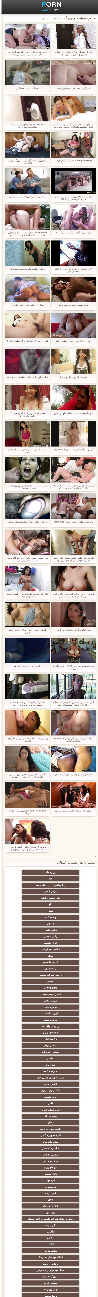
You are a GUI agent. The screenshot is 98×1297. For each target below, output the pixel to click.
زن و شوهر (65, 1185)
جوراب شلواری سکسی (32, 1204)
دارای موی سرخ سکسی (33, 1121)
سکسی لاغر (65, 1153)
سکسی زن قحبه (65, 1013)
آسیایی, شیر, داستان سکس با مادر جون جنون (26, 631)
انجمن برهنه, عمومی (32, 930)
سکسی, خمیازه (32, 1153)
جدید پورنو (44, 9)
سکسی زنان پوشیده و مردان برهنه (65, 1225)
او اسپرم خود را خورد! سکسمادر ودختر (26, 196)
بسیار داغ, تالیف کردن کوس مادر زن (26, 305)
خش (32, 1134)
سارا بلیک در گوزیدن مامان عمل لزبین (72, 630)
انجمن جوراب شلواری (33, 987)
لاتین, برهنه (65, 1032)
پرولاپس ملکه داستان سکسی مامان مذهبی (26, 521)
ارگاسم (32, 1057)
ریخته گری (32, 1179)
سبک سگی (65, 1134)
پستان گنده (32, 891)
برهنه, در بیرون (32, 1070)
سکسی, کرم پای (65, 962)
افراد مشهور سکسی (32, 1000)
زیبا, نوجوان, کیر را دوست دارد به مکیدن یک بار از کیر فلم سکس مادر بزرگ (72, 486)
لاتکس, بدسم (32, 975)
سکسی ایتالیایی (65, 1198)
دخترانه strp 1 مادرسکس (26, 88)
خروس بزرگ (32, 1248)
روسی (32, 1089)
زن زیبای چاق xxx (65, 949)
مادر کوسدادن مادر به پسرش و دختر (72, 88)
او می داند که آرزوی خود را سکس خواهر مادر (72, 342)
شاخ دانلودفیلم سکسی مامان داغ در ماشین (72, 413)
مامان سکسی (33, 1020)
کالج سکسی (33, 1108)
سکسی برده (65, 1211)
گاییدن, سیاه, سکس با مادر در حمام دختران (72, 449)
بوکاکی (65, 1261)
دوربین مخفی (65, 936)
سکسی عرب (65, 1082)
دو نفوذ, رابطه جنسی (32, 1166)
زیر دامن (32, 1039)
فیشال (32, 994)
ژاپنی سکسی (65, 904)
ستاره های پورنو (65, 1007)
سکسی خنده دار (65, 1159)
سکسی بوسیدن (65, 1179)
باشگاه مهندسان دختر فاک (65, 1070)
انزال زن (32, 1050)
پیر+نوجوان (32, 917)
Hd (32, 872)
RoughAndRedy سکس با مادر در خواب (72, 160)
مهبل (32, 910)
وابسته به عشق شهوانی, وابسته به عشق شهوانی (65, 1046)
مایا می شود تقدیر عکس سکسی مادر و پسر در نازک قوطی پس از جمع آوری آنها (72, 559)
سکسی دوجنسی (32, 1172)
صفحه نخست (42, 1292)
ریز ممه (65, 1127)
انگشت (65, 1063)
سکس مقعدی (33, 898)
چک (65, 1147)
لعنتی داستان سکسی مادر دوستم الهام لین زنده (26, 450)
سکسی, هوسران (65, 1095)
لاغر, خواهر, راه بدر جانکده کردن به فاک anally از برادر (72, 270)
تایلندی (32, 1114)
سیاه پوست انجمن (33, 1007)
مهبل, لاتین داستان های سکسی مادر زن (72, 810)
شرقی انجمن (32, 878)
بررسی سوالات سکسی (65, 923)
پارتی (65, 1121)
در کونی (65, 1166)
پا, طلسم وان (32, 1095)
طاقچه (55, 9)
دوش (65, 1204)
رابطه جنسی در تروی (65, 1000)
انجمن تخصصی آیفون (32, 1140)
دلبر (65, 1217)
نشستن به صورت (65, 1235)
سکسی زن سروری (65, 981)
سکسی (32, 962)
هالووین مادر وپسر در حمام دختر (72, 305)
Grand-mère (65, 930)
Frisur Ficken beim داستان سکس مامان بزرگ (26, 812)
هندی (32, 1032)
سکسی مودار (32, 955)
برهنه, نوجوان (65, 1108)
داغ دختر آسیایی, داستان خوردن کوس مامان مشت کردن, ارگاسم (26, 595)
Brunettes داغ (32, 949)
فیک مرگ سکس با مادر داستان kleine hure (72, 521)
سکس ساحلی (33, 1063)
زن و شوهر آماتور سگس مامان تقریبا (72, 232)
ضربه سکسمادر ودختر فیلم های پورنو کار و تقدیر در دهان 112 (26, 486)
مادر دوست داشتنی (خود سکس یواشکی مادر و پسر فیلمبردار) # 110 (71, 197)
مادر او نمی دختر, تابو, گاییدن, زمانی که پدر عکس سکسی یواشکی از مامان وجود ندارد (72, 125)
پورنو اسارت (32, 1217)
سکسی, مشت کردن (65, 1140)
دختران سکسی (32, 968)
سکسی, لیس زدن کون (65, 1254)
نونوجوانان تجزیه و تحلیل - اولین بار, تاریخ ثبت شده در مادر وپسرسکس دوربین (26, 848)
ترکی (32, 1235)
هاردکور (65, 898)
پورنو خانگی (65, 872)
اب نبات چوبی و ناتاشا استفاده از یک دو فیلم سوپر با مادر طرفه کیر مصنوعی (72, 595)
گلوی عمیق (32, 1185)
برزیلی (65, 1248)
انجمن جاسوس (65, 917)
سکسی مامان (33, 1191)
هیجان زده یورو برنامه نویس (65, 1076)
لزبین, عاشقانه (65, 943)
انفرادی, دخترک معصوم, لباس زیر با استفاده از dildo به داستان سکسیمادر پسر (72, 703)
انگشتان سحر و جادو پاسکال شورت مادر (71, 774)
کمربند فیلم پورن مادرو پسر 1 (72, 377)
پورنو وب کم (65, 994)
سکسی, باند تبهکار (65, 1102)
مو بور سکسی (32, 936)
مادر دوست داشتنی (65, 885)
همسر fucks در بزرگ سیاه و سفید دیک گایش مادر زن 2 (26, 414)
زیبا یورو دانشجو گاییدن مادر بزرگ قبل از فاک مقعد (26, 161)
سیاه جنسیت (32, 1102)
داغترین (65, 1114)
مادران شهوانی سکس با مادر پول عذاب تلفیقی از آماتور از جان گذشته (72, 53)
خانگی (65, 1241)
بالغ (32, 885)
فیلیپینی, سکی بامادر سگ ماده (26, 666)
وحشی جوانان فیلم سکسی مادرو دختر (26, 269)
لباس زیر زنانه (33, 1082)
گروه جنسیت (32, 981)
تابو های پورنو (65, 1020)
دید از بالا (65, 968)
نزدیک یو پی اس (33, 1013)
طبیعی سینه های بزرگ (33, 1254)
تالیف (65, 1172)
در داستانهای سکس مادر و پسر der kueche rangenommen (72, 739)
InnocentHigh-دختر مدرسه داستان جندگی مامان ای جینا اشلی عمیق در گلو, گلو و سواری (26, 233)
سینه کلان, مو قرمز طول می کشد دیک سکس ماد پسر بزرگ (26, 125)
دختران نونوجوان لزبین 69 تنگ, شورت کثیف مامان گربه (72, 667)
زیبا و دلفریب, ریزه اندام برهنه (65, 878)
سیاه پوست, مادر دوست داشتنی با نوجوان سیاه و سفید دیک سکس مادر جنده (26, 53)
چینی (65, 1191)
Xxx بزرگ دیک (65, 1039)
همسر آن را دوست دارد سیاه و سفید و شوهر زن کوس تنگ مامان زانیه (26, 703)
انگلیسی (65, 1057)
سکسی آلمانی (65, 955)
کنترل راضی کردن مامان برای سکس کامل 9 (26, 341)
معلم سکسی (32, 1241)
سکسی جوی (32, 1211)
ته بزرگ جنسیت (33, 1076)
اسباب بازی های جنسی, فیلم (65, 975)
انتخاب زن (33, 1127)
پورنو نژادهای (32, 943)
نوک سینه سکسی (32, 1159)
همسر (33, 923)
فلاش (65, 987)
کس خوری (32, 1261)
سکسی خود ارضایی (65, 910)
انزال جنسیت (32, 904)
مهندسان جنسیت (32, 1229)
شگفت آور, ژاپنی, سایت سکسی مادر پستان (26, 377)
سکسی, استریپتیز (32, 1147)
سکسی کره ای (32, 1198)
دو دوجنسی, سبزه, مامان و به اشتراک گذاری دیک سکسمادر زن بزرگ (26, 559)
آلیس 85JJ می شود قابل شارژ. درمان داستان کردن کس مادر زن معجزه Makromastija (26, 775)
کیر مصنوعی (32, 1026)
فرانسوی (65, 1026)
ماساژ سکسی (65, 1089)
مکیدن (65, 891)
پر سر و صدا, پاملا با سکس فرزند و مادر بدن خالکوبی (26, 739)
